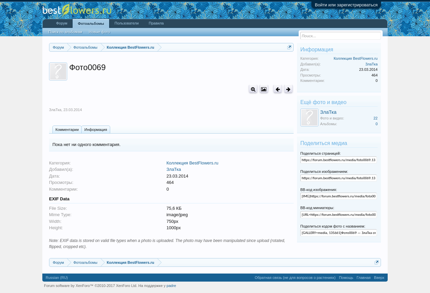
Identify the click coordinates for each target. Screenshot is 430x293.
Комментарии (67, 130)
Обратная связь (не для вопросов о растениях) (295, 278)
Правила (156, 23)
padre (171, 286)
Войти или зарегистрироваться (346, 4)
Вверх (379, 278)
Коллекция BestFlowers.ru (192, 162)
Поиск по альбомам (65, 32)
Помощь (346, 278)
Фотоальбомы (91, 23)
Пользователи (127, 23)
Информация (95, 130)
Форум (61, 23)
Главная (363, 278)
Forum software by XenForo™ (90, 286)
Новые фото (99, 32)
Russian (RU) (57, 278)
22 (376, 118)
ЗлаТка (55, 110)
